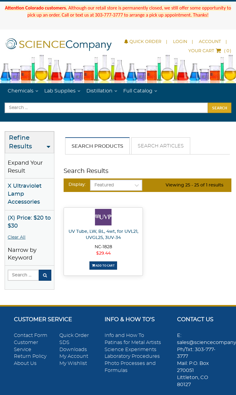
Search (219, 108)
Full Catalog (137, 90)
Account (210, 42)
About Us (25, 363)
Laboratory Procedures (132, 356)
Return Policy (30, 356)
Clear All (17, 237)
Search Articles (161, 145)
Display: (77, 184)
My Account (73, 356)
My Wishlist (73, 363)
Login (180, 42)
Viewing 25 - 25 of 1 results (194, 185)
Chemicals (20, 90)
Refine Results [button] (20, 142)
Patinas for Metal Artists (132, 342)
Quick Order (142, 42)
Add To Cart (103, 265)
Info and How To (124, 335)
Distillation (99, 90)
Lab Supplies (60, 90)
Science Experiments (130, 349)
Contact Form (30, 335)
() (209, 51)
